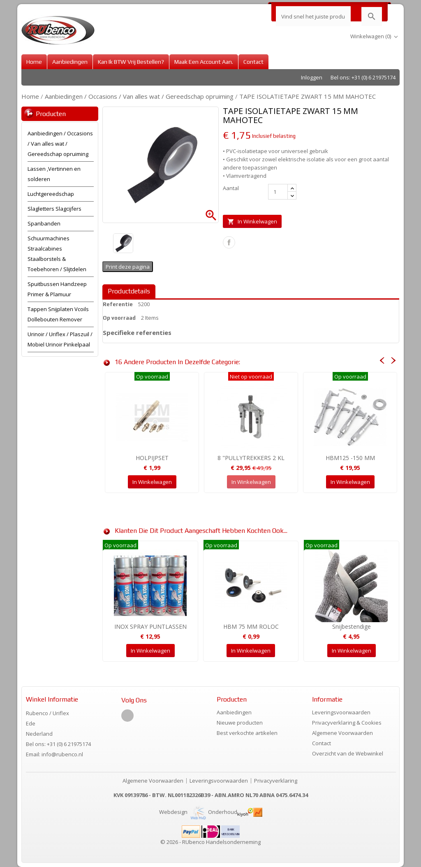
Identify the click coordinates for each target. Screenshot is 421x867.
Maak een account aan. (203, 61)
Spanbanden (44, 223)
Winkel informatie (52, 699)
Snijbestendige (351, 626)
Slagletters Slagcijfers (54, 208)
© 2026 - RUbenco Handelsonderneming (210, 842)
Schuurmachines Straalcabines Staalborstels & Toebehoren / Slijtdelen (57, 254)
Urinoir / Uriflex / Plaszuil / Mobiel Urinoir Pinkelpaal (60, 339)
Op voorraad (119, 318)
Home (34, 61)
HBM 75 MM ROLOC (251, 626)
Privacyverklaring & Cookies (347, 722)
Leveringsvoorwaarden (341, 712)
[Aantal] (278, 192)
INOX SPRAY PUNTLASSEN (150, 626)
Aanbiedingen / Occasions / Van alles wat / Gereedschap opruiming (60, 144)
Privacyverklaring (275, 780)
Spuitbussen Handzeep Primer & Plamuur (57, 289)
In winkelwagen (252, 221)
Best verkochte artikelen (247, 733)
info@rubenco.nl (62, 754)
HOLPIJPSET (152, 458)
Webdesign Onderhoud (198, 812)
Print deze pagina (128, 266)
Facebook (127, 715)
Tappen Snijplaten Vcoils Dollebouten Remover (58, 314)
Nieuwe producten (240, 722)
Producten (51, 114)
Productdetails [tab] (129, 291)
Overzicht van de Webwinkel (347, 753)
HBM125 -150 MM (350, 458)
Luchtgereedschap (51, 194)
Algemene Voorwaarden (342, 733)
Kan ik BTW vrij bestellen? (131, 61)
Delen (229, 242)
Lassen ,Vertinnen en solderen (54, 174)
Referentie (118, 304)
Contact (253, 61)
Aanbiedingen (70, 61)
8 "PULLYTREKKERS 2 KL (251, 458)
